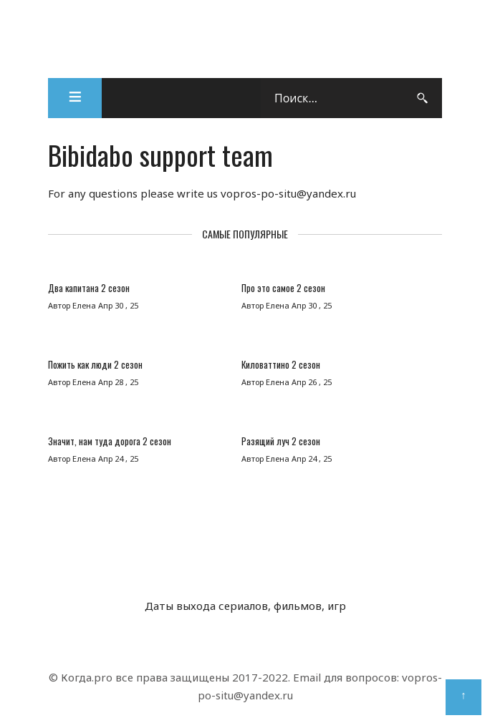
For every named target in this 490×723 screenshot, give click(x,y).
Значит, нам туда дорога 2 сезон (109, 441)
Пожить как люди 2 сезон (95, 364)
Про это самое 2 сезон (283, 288)
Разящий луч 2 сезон (280, 441)
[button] (75, 98)
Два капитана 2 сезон (89, 288)
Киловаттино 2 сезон (280, 364)
